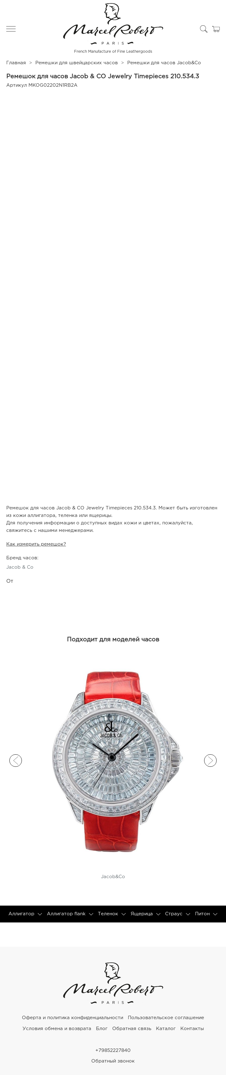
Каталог (166, 1029)
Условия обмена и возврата (57, 1029)
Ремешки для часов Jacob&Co (164, 63)
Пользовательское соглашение (166, 1018)
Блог (102, 1029)
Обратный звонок (113, 1061)
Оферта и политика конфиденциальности (72, 1018)
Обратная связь (131, 1029)
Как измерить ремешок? (36, 544)
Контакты (192, 1029)
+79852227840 (113, 1050)
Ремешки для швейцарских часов (76, 63)
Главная (16, 63)
